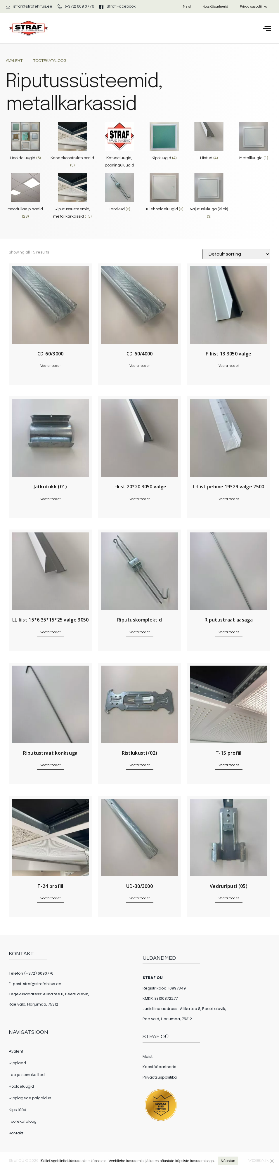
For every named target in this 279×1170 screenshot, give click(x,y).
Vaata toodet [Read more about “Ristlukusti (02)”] (139, 765)
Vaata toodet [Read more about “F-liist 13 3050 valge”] (229, 366)
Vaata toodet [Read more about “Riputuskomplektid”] (139, 632)
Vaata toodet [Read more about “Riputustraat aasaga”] (229, 632)
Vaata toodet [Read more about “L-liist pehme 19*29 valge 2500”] (229, 499)
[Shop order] (236, 254)
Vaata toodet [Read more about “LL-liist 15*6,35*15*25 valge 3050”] (50, 632)
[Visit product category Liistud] (209, 143)
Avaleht (16, 1051)
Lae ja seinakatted (27, 1075)
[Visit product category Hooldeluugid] (25, 143)
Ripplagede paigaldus (30, 1098)
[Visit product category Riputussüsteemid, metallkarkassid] (72, 197)
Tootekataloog (23, 1121)
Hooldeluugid (21, 1086)
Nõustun (228, 1161)
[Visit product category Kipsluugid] (164, 143)
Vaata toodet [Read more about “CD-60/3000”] (50, 366)
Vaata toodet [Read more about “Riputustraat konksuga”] (50, 765)
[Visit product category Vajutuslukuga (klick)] (209, 197)
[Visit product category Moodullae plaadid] (25, 197)
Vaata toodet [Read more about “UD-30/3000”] (139, 898)
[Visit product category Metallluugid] (253, 143)
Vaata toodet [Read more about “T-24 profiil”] (50, 898)
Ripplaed (17, 1063)
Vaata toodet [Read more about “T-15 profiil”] (229, 765)
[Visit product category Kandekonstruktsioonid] (72, 146)
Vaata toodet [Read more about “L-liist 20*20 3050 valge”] (139, 499)
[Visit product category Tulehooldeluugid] (164, 194)
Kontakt (16, 1133)
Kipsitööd (17, 1110)
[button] (267, 28)
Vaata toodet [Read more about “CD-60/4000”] (139, 366)
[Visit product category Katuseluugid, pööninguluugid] (119, 146)
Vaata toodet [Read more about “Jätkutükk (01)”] (50, 499)
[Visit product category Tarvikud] (119, 194)
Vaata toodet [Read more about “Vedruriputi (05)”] (229, 898)
